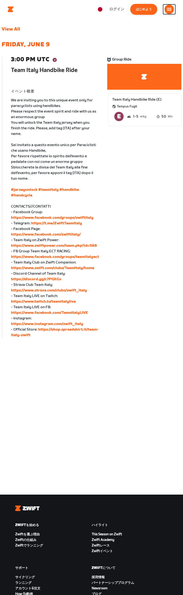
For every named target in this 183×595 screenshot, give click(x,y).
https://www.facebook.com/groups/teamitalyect (55, 257)
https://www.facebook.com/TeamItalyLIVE (49, 313)
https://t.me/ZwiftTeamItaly (56, 223)
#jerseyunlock (24, 190)
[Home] (10, 9)
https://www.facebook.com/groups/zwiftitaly (52, 217)
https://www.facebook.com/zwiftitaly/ (46, 234)
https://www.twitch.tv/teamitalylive (43, 301)
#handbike (69, 190)
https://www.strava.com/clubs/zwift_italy (49, 290)
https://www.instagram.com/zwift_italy (47, 324)
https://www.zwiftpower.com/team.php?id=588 (54, 245)
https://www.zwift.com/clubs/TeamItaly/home (52, 268)
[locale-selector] (100, 9)
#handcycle (21, 195)
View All (11, 29)
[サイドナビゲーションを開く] (169, 9)
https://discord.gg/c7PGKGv (36, 279)
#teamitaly (48, 190)
